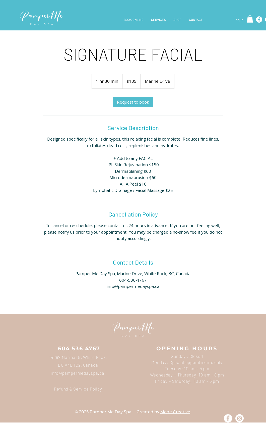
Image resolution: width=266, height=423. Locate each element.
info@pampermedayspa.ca (77, 372)
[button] (250, 19)
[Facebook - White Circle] (228, 418)
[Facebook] (259, 19)
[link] (133, 102)
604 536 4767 (79, 348)
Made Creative (175, 411)
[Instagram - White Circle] (239, 418)
